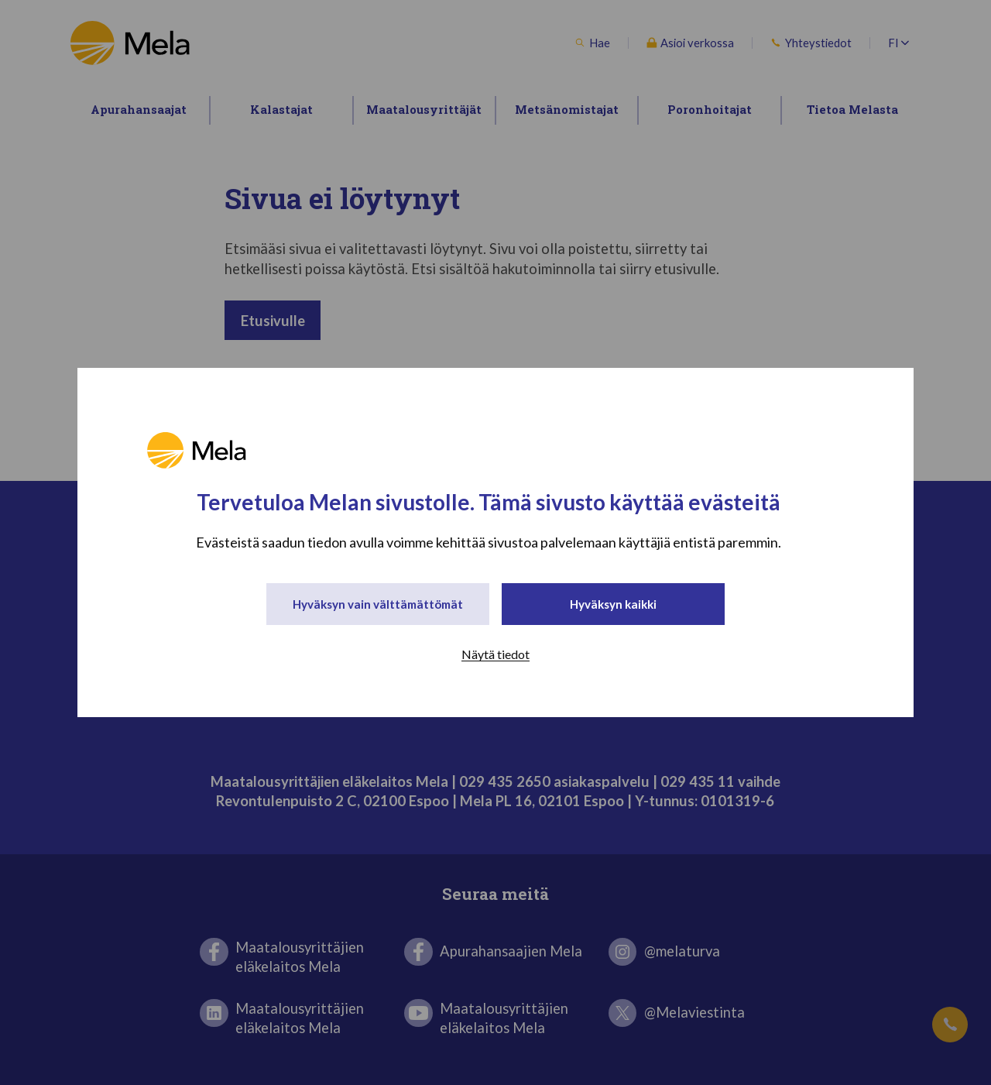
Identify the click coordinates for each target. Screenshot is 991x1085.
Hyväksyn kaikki (613, 604)
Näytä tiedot (495, 656)
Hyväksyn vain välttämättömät (378, 604)
